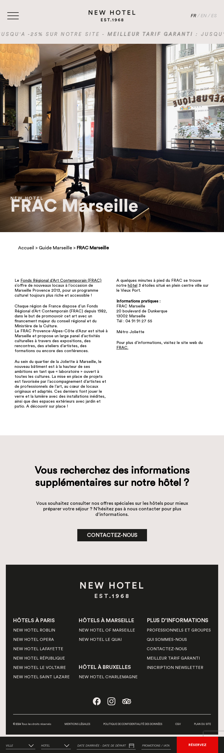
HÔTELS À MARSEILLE (106, 620)
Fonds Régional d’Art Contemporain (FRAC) (61, 281)
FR (193, 15)
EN (204, 15)
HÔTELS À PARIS (34, 620)
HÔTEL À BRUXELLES (105, 667)
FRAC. (122, 348)
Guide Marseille (55, 248)
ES (214, 15)
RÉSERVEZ (197, 745)
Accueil (26, 248)
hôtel (132, 286)
